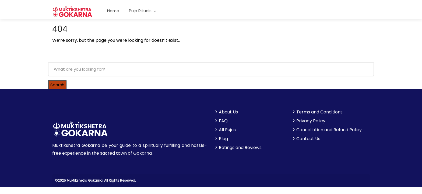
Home (113, 10)
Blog (223, 139)
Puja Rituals (140, 10)
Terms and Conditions (319, 112)
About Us (228, 112)
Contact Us (308, 139)
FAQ (223, 121)
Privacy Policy (310, 121)
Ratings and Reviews (240, 148)
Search (57, 85)
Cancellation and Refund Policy (329, 130)
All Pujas (227, 130)
